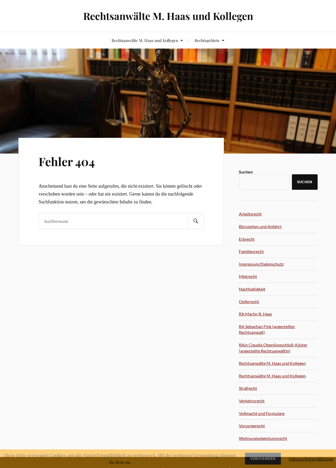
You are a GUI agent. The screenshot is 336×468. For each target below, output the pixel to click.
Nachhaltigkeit (252, 288)
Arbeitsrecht (250, 213)
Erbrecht (247, 238)
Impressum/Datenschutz (261, 263)
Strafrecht (248, 388)
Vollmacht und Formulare (262, 413)
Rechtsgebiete (207, 40)
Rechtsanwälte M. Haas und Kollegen (168, 16)
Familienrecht (251, 251)
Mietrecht (248, 276)
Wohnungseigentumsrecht (263, 438)
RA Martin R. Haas (255, 313)
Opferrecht (249, 301)
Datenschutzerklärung (311, 459)
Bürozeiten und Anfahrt (260, 226)
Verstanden (263, 458)
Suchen (246, 171)
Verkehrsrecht (252, 400)
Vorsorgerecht (252, 425)
